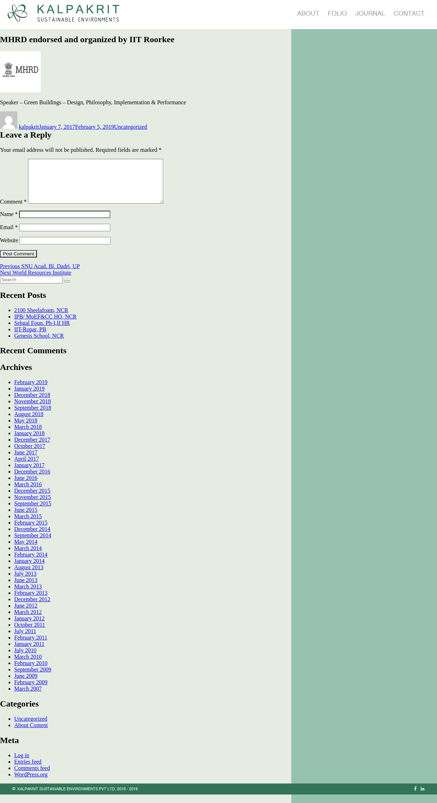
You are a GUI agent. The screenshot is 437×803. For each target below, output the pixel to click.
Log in (21, 764)
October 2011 (29, 633)
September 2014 (32, 544)
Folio (337, 13)
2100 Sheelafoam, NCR (41, 319)
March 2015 (28, 525)
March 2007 (28, 697)
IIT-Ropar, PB (30, 338)
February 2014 (31, 563)
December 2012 (32, 608)
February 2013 (31, 601)
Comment (13, 210)
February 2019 (31, 391)
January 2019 (29, 397)
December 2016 (32, 480)
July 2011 (25, 640)
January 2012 (29, 627)
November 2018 (32, 410)
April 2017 (26, 467)
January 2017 (29, 474)
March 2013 (28, 595)
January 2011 (29, 652)
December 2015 (32, 499)
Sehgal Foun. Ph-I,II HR (42, 331)
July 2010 (25, 659)
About (308, 13)
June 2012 (25, 614)
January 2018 (29, 442)
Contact (409, 13)
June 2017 (25, 461)
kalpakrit (29, 127)
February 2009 (31, 691)
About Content (31, 734)
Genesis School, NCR (39, 344)
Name (9, 223)
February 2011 (30, 646)
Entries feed (28, 770)
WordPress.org (31, 783)
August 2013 (28, 576)
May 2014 (25, 550)
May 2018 (25, 429)
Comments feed (32, 777)
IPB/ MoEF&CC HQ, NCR (45, 325)
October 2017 (29, 455)
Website (9, 249)
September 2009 (32, 678)
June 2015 (25, 518)
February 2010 (31, 672)
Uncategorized (130, 127)
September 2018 (32, 416)
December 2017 (32, 448)
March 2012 (28, 621)
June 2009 (25, 684)
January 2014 (29, 569)
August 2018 (28, 423)
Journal (370, 13)
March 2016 (28, 493)
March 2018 (28, 435)
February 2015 (31, 531)
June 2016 (25, 486)
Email (9, 236)
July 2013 (25, 582)
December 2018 (32, 403)
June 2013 (25, 589)
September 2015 (32, 512)
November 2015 (32, 506)
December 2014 (32, 538)
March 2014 (28, 557)
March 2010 (28, 665)
